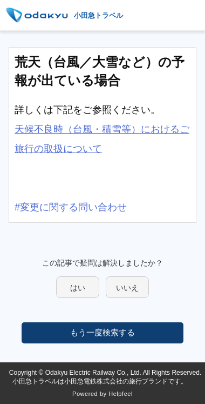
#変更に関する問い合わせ (71, 207)
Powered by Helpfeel (102, 393)
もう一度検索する (102, 332)
